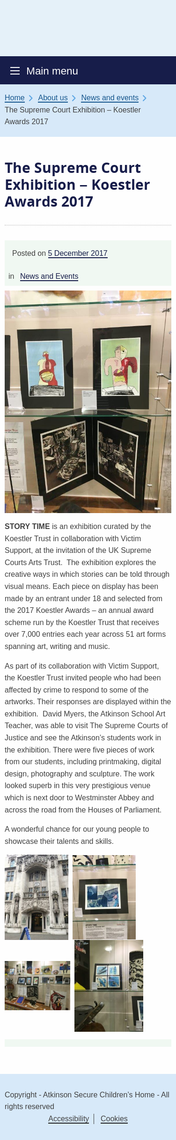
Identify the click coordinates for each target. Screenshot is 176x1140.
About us (52, 98)
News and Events (49, 276)
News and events (110, 98)
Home (15, 98)
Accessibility (68, 1119)
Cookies (114, 1119)
